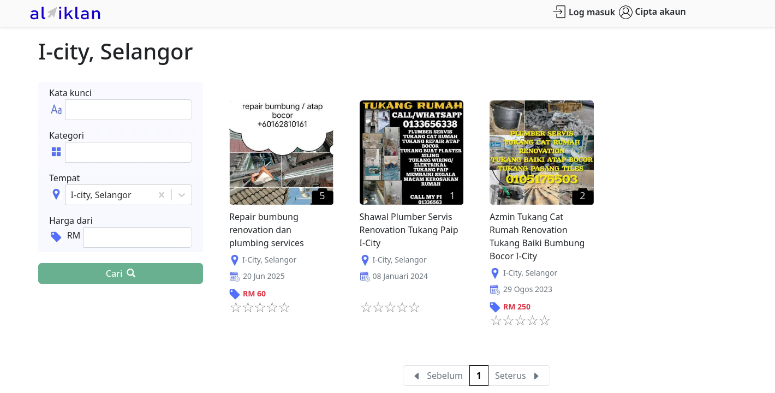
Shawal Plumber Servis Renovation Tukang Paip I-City (409, 230)
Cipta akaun (652, 12)
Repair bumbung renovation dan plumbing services (266, 230)
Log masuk (583, 12)
